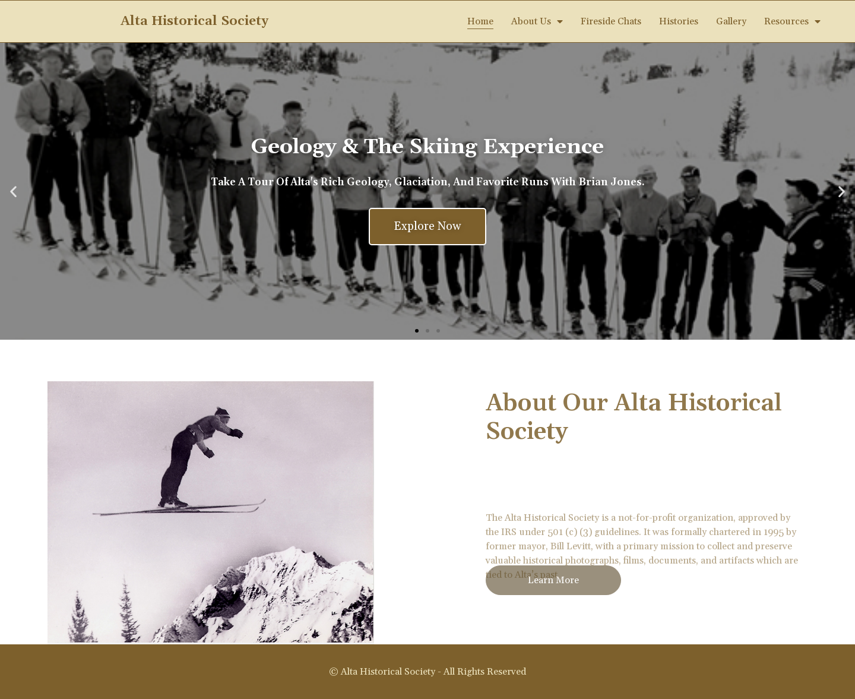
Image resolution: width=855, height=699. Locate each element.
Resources (792, 21)
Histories (678, 21)
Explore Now (427, 226)
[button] (417, 331)
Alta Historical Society (194, 21)
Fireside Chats (611, 21)
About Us (537, 21)
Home (480, 21)
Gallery (731, 21)
